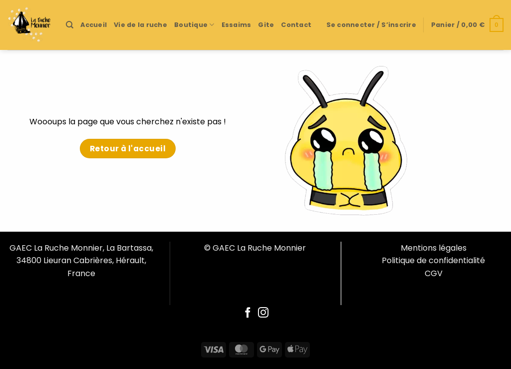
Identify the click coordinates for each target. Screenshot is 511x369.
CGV (434, 273)
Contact (296, 24)
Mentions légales (434, 248)
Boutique (194, 24)
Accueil (93, 24)
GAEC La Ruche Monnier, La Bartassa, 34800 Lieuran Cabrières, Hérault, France (81, 260)
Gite (266, 24)
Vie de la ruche (140, 24)
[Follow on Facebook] (248, 313)
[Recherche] (69, 24)
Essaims (237, 24)
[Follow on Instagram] (263, 313)
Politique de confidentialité (433, 260)
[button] (371, 25)
